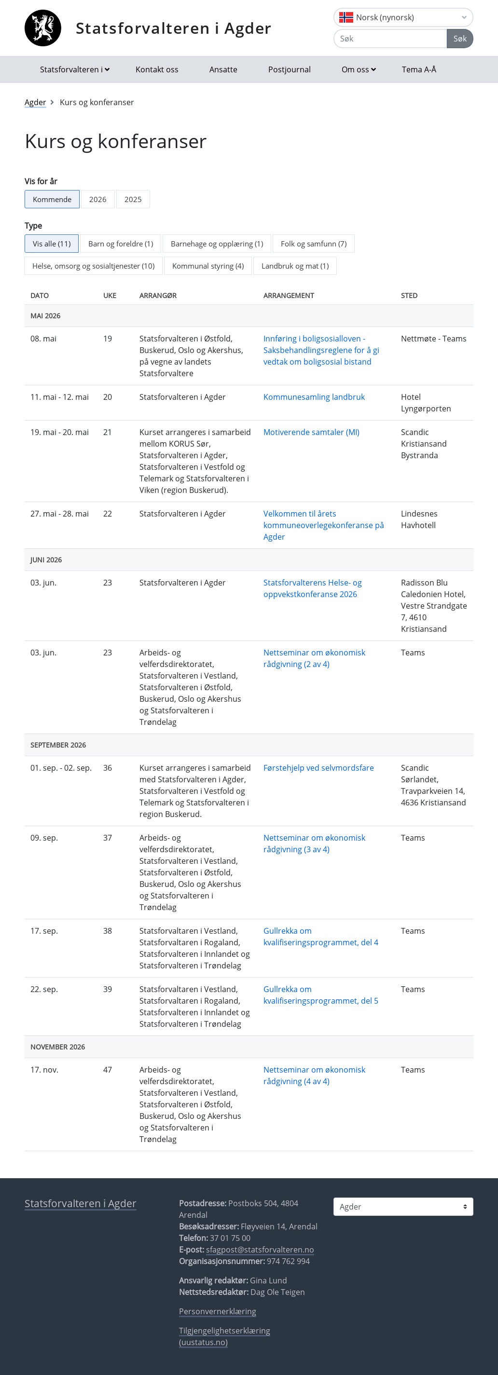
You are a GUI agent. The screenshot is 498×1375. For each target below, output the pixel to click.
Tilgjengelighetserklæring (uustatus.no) (224, 1336)
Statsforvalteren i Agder (174, 27)
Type (33, 225)
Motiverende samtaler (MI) (311, 432)
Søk (460, 38)
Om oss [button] (355, 69)
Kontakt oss (157, 69)
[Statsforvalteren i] (403, 1207)
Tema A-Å (419, 69)
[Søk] (390, 38)
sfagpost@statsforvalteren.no (260, 1249)
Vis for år (41, 181)
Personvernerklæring (217, 1311)
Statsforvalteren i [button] (71, 69)
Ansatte (223, 69)
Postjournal (289, 69)
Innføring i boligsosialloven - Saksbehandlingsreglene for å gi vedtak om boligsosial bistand (321, 350)
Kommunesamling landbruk (314, 397)
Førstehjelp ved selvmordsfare (318, 767)
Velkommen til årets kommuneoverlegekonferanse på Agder (323, 525)
